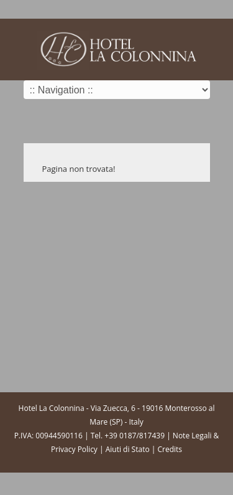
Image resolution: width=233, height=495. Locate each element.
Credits (169, 449)
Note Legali (192, 435)
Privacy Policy (74, 449)
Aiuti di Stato (128, 449)
